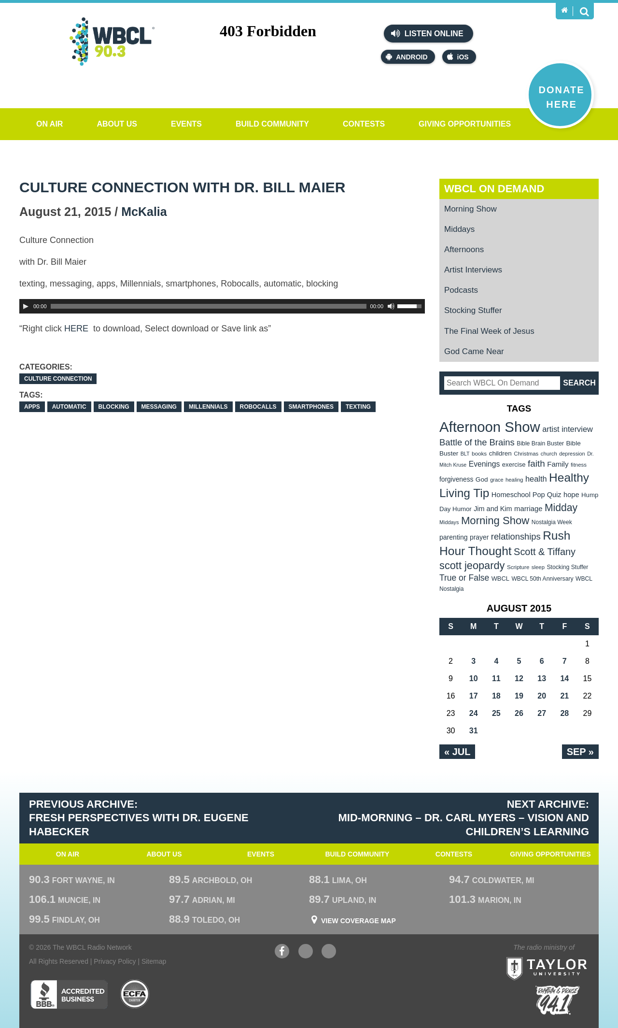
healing (514, 480)
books (479, 453)
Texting (358, 406)
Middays (459, 229)
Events (186, 124)
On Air (49, 124)
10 (473, 678)
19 (519, 696)
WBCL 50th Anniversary (542, 578)
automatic (69, 406)
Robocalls (258, 406)
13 (541, 678)
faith (536, 463)
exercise (514, 464)
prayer (479, 537)
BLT (465, 454)
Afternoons (464, 249)
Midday (561, 507)
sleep (538, 567)
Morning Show (470, 209)
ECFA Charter (135, 994)
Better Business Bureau (69, 994)
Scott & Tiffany (545, 551)
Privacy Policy (115, 961)
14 (564, 678)
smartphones (311, 406)
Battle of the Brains (477, 442)
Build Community (272, 124)
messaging (159, 406)
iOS (458, 57)
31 (473, 731)
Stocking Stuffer (473, 310)
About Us (117, 124)
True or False (464, 578)
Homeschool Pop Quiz (527, 495)
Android (406, 57)
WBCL (500, 578)
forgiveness (456, 479)
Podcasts (461, 290)
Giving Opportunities (465, 124)
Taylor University (564, 956)
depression (572, 454)
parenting (453, 537)
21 (564, 696)
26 (519, 713)
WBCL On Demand (494, 189)
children (500, 453)
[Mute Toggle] (391, 306)
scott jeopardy (472, 565)
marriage (528, 509)
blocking (113, 406)
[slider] (208, 306)
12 (519, 678)
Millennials (208, 406)
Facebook (282, 952)
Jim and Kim (493, 509)
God (482, 479)
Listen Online (427, 33)
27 (541, 713)
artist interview (567, 429)
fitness (579, 465)
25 (496, 713)
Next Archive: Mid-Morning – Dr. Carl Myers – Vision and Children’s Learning (463, 818)
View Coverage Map (358, 920)
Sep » (580, 751)
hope (571, 495)
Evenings (484, 464)
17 (473, 696)
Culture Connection (58, 378)
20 (541, 696)
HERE (77, 328)
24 (473, 713)
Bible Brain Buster (540, 443)
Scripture (518, 567)
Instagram (329, 952)
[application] (222, 306)
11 (496, 678)
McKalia (144, 211)
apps (32, 406)
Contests (364, 124)
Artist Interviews (473, 269)
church (549, 454)
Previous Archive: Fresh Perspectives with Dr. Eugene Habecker (139, 818)
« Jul (457, 751)
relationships (516, 536)
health (536, 478)
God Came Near (474, 351)
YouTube (305, 952)
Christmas (526, 454)
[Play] (25, 306)
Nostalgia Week (552, 522)
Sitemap (153, 961)
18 (496, 696)
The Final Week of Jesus (489, 331)
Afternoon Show (489, 427)
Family (557, 464)
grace (496, 480)
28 (564, 713)
